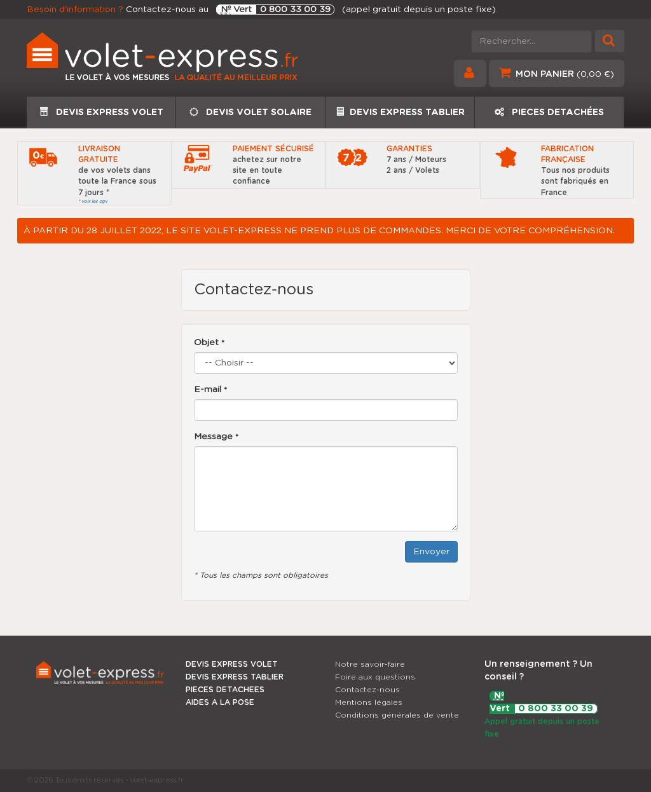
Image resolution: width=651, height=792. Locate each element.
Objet (209, 342)
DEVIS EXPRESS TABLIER (400, 112)
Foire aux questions (375, 677)
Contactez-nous (367, 689)
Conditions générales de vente (397, 715)
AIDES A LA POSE (220, 702)
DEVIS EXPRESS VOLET (101, 112)
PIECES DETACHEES (225, 689)
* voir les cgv (92, 201)
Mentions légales (368, 702)
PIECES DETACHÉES (549, 112)
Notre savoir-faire (370, 664)
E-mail (210, 389)
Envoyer (431, 551)
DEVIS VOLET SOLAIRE (250, 112)
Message (216, 436)
